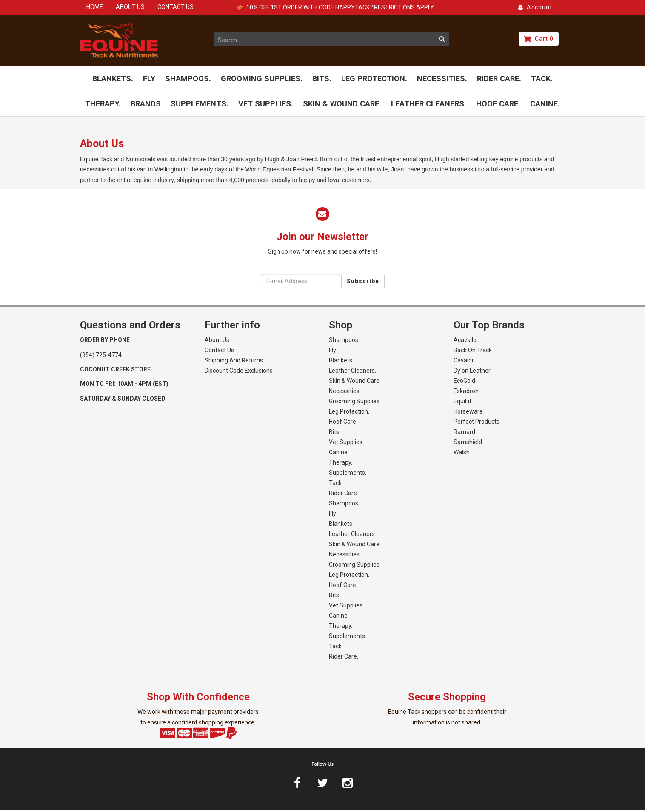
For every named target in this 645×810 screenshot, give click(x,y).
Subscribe (363, 281)
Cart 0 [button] (539, 38)
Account (535, 7)
